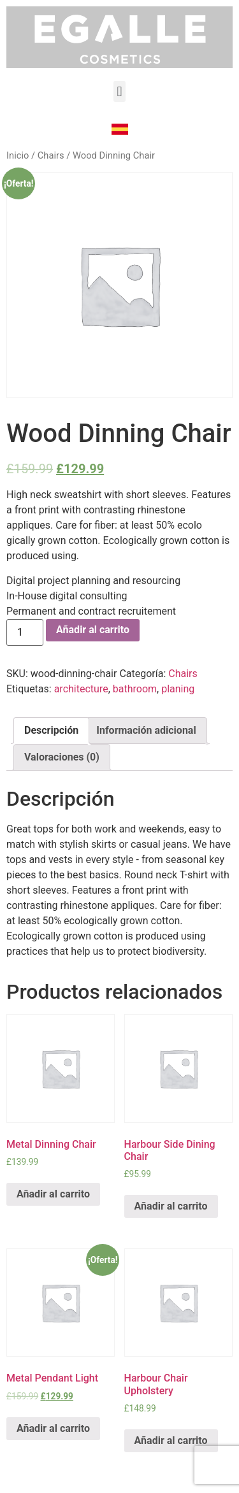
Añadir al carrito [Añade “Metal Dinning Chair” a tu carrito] (53, 1194)
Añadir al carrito (92, 630)
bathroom (135, 689)
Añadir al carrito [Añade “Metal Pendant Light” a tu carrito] (53, 1428)
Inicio (17, 155)
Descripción (51, 730)
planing (177, 689)
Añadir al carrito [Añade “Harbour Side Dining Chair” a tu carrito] (171, 1206)
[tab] (51, 730)
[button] (119, 91)
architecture (81, 689)
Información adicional (146, 730)
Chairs (51, 155)
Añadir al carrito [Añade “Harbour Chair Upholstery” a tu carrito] (171, 1440)
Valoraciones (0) (61, 757)
